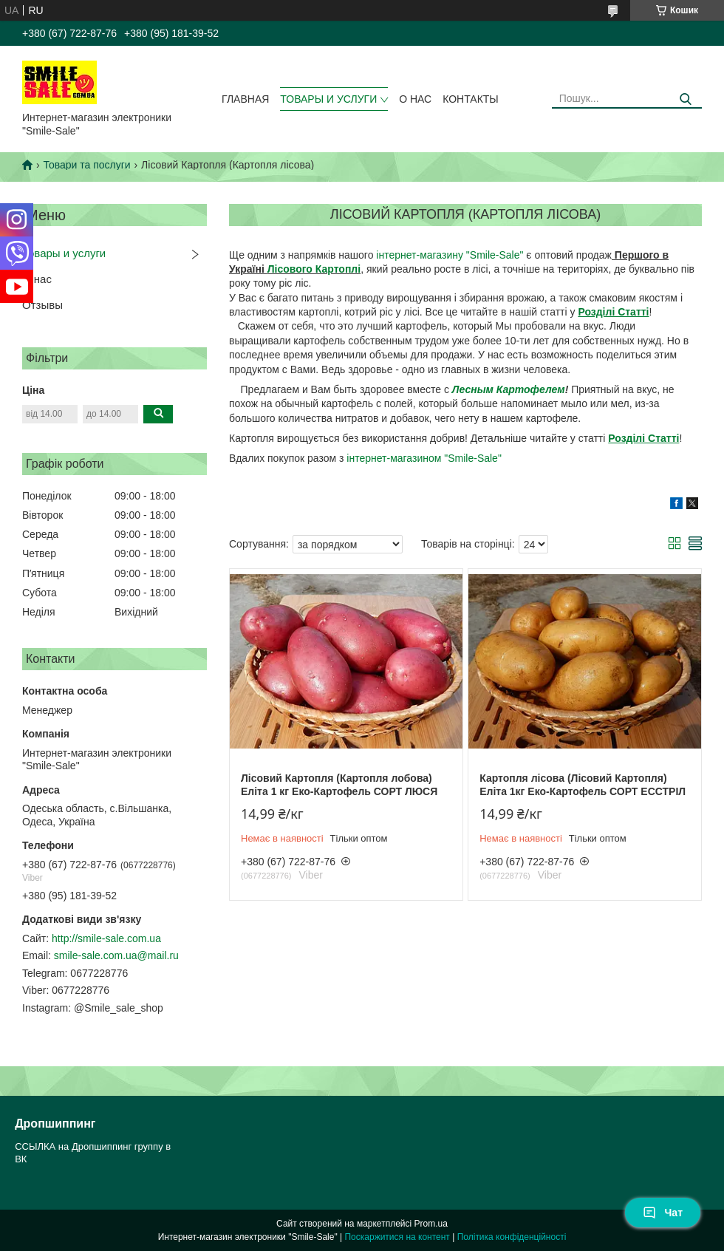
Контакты (471, 99)
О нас (415, 99)
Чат (663, 1212)
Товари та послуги (86, 165)
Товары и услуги (328, 99)
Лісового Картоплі (314, 269)
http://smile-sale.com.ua (106, 938)
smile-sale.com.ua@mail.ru (116, 955)
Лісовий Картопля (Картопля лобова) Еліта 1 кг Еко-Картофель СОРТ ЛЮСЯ (339, 784)
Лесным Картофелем (508, 389)
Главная (245, 99)
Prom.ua (431, 1223)
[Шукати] (685, 99)
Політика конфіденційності (512, 1237)
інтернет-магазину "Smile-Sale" (449, 255)
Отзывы (42, 305)
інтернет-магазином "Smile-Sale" (424, 458)
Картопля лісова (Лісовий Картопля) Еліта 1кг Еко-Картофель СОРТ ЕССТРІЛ (582, 784)
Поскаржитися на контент (396, 1237)
